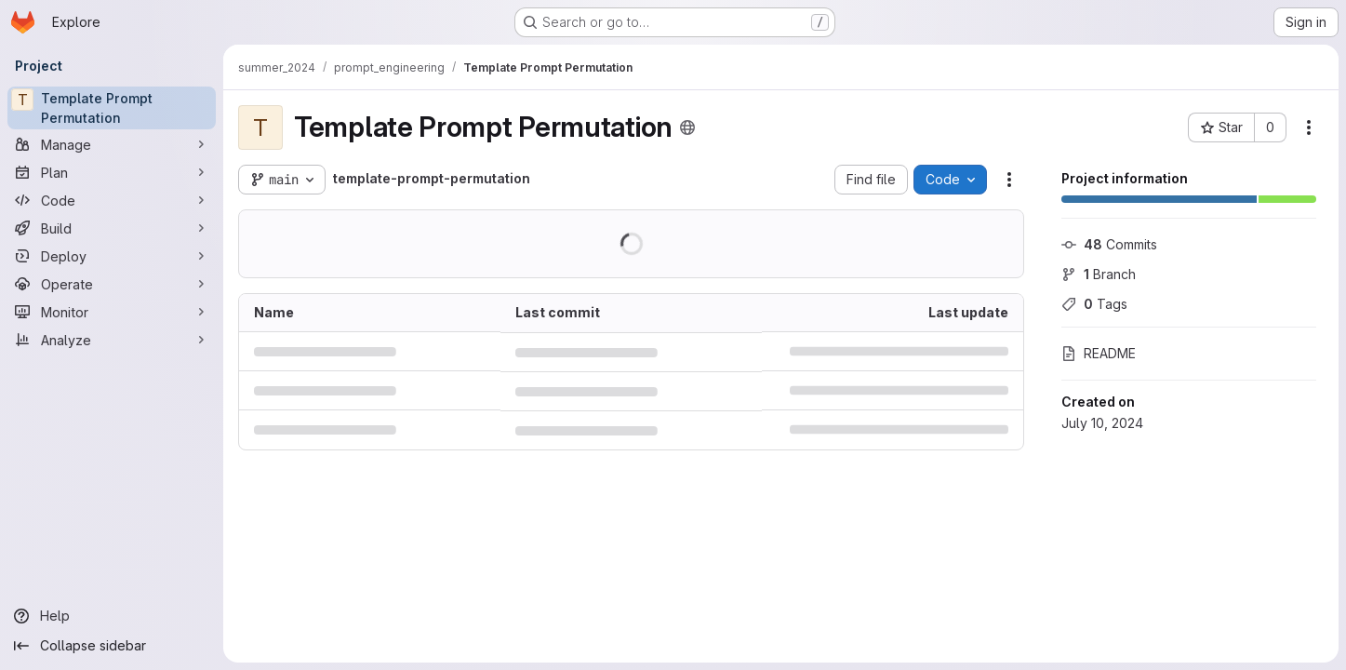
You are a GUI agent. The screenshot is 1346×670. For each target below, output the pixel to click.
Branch (1098, 274)
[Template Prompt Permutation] (111, 108)
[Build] (111, 228)
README (1098, 353)
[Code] (111, 200)
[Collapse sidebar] (111, 646)
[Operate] (111, 284)
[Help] (111, 616)
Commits (1109, 244)
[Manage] (111, 144)
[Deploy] (111, 256)
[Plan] (111, 172)
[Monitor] (111, 312)
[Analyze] (111, 340)
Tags (1094, 304)
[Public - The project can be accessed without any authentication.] (687, 127)
